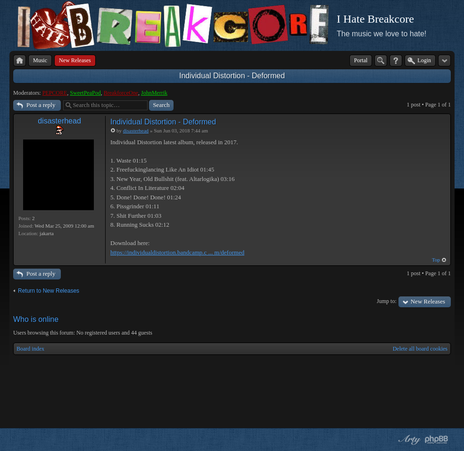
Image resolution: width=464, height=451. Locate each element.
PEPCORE (54, 93)
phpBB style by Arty (408, 439)
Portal (361, 60)
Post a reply (40, 104)
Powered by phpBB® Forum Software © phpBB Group (437, 439)
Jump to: (387, 301)
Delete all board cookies (420, 348)
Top (436, 259)
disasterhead (59, 121)
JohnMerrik (154, 93)
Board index (30, 348)
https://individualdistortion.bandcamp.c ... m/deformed (177, 252)
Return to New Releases (48, 291)
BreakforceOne (121, 93)
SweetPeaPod (85, 93)
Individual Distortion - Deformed (232, 76)
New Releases (428, 301)
